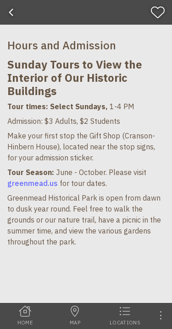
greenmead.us (32, 183)
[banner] (86, 12)
